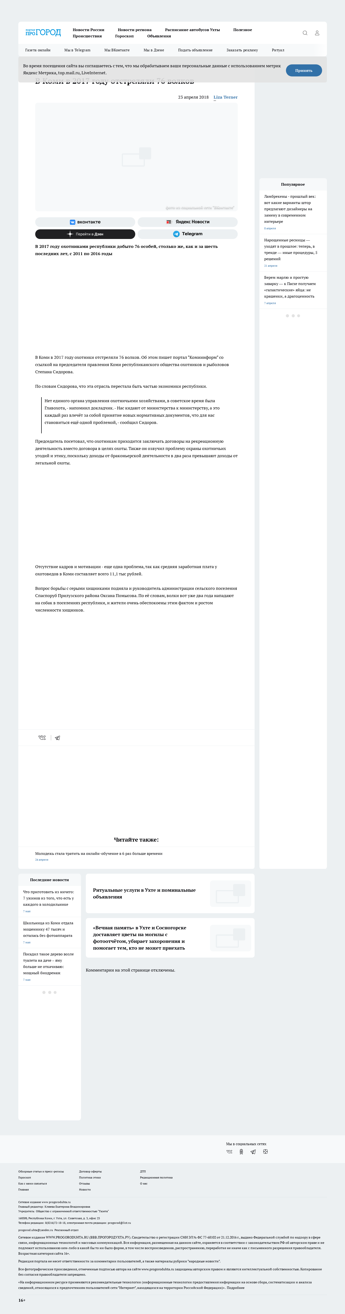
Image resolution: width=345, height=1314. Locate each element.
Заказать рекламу (242, 50)
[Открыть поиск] (305, 33)
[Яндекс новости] (188, 222)
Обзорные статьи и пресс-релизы (41, 1171)
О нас (144, 1183)
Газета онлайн (38, 50)
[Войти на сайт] (317, 33)
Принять (303, 70)
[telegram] (59, 737)
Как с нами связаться (32, 1183)
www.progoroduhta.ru (56, 1202)
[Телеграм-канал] (188, 234)
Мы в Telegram (77, 50)
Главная (23, 1189)
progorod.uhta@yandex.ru (36, 1230)
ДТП (143, 1171)
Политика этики (90, 1177)
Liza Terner (226, 97)
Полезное (242, 29)
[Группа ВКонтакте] (85, 222)
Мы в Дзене (154, 50)
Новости (85, 1189)
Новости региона (135, 29)
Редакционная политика (156, 1177)
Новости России (88, 29)
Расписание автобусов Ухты (192, 29)
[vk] (42, 737)
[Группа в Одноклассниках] (241, 1152)
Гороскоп (124, 36)
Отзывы (84, 1183)
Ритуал (278, 50)
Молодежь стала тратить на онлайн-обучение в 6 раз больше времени (136, 857)
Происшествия (87, 36)
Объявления (159, 36)
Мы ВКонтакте (117, 50)
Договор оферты (90, 1171)
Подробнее (235, 1288)
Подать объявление (195, 50)
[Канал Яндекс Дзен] (85, 234)
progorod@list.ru (119, 1223)
